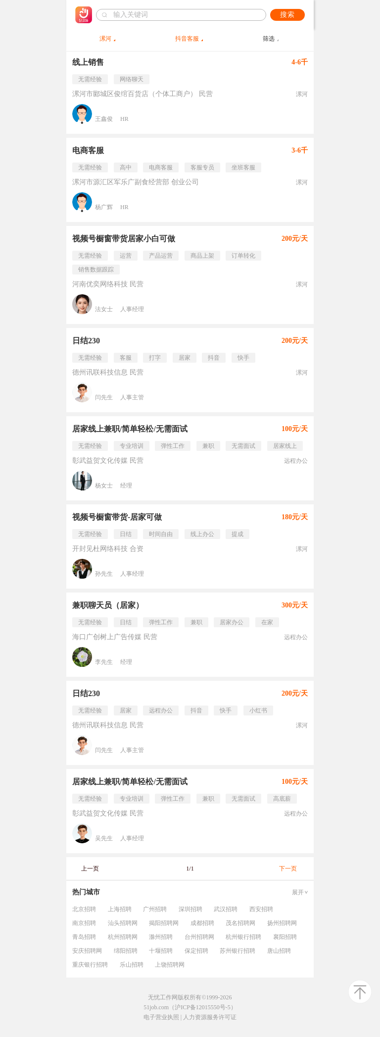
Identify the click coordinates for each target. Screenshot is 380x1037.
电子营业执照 (161, 1017)
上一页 (90, 868)
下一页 (288, 868)
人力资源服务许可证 (210, 1017)
